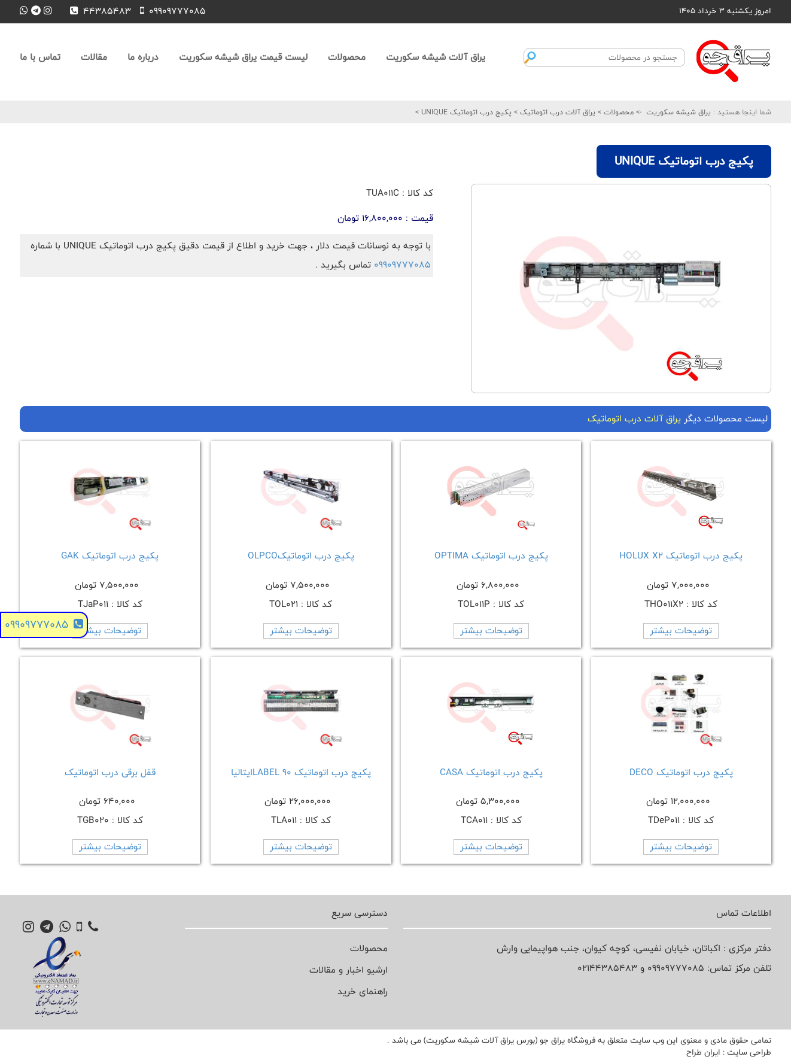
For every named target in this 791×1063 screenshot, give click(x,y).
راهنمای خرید (362, 991)
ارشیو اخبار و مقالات (348, 970)
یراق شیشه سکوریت (678, 112)
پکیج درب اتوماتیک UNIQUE (465, 112)
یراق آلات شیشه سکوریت (435, 57)
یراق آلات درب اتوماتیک (556, 112)
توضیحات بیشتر (681, 630)
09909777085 (402, 265)
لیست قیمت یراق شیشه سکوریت (243, 57)
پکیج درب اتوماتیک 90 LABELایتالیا (301, 772)
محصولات (347, 57)
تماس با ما (40, 57)
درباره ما (143, 57)
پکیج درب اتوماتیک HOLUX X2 (681, 556)
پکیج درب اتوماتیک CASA (491, 772)
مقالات (94, 57)
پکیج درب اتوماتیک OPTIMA (491, 556)
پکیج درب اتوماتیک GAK (110, 556)
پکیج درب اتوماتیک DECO (681, 772)
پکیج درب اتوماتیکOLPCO (301, 556)
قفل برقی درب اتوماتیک (110, 772)
